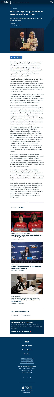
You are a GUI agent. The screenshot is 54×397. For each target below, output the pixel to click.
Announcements (27, 345)
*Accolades (14, 8)
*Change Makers (26, 315)
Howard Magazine (27, 350)
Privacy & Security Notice (27, 360)
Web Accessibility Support (27, 358)
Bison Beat (27, 354)
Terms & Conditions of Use (27, 362)
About (27, 341)
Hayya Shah (12, 23)
